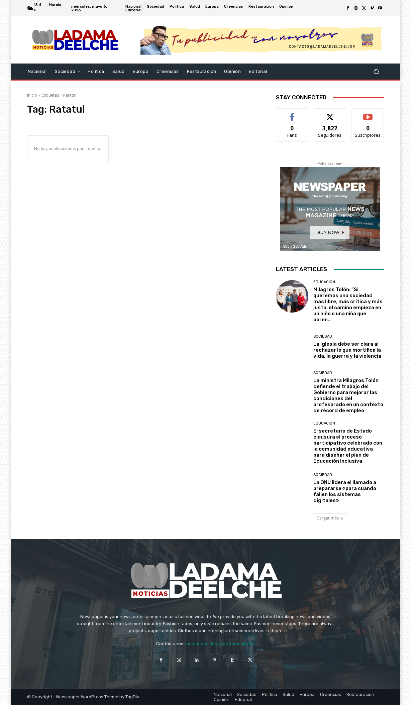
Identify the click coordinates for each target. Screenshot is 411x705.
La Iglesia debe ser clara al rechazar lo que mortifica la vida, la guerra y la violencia (347, 350)
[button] (376, 72)
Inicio (32, 95)
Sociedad (322, 336)
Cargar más (330, 518)
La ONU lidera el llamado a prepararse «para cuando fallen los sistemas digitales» (344, 491)
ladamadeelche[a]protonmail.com (220, 643)
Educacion (324, 282)
